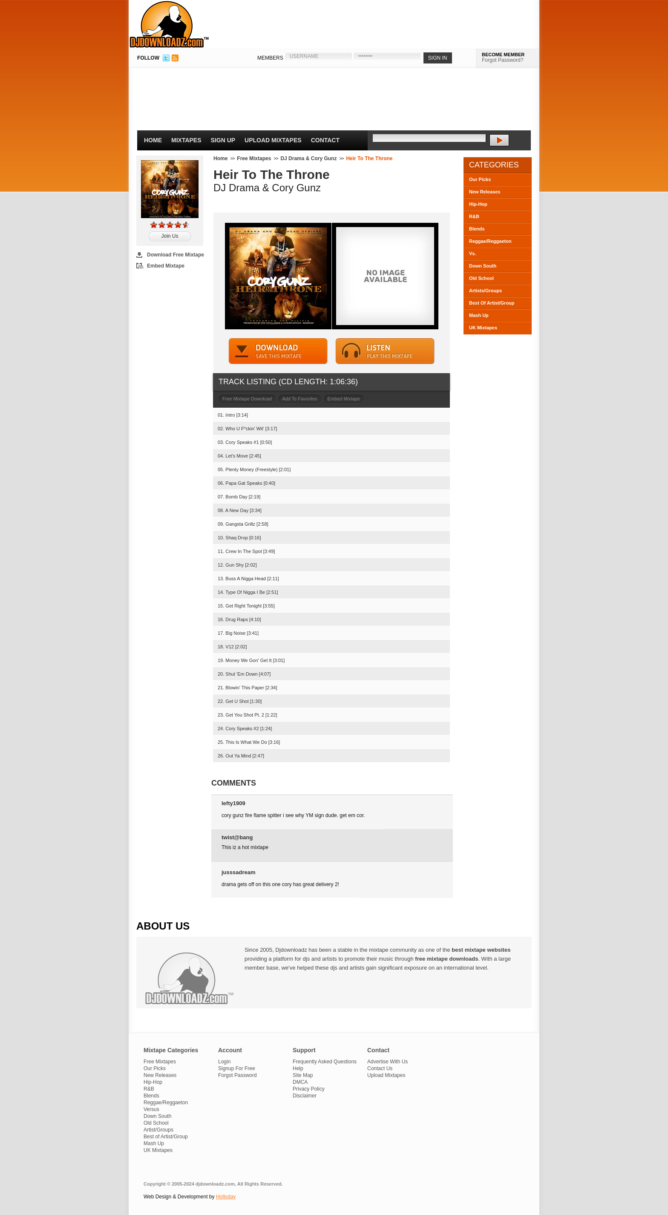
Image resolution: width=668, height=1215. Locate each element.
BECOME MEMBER (503, 54)
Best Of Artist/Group (492, 302)
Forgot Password (237, 1075)
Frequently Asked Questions (325, 1062)
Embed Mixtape (165, 266)
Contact (325, 140)
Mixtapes (186, 140)
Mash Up (479, 315)
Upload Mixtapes (273, 140)
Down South (482, 265)
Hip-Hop (478, 204)
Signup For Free (236, 1068)
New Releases (484, 191)
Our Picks (480, 179)
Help (298, 1068)
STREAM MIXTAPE (385, 351)
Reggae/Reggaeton (490, 241)
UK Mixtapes (483, 327)
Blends (477, 228)
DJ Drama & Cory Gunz (308, 158)
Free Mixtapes (254, 158)
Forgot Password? (502, 60)
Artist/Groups (158, 1130)
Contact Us (379, 1068)
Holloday (226, 1197)
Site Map (303, 1075)
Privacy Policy (309, 1089)
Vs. (472, 253)
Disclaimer (305, 1096)
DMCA (300, 1082)
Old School (481, 278)
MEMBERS (270, 58)
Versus (151, 1109)
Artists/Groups (485, 290)
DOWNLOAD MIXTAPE (278, 351)
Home (153, 140)
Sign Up (223, 140)
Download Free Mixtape (175, 255)
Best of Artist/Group (166, 1137)
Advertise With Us (387, 1062)
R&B (474, 216)
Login (224, 1062)
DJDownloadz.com (169, 24)
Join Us (169, 236)
